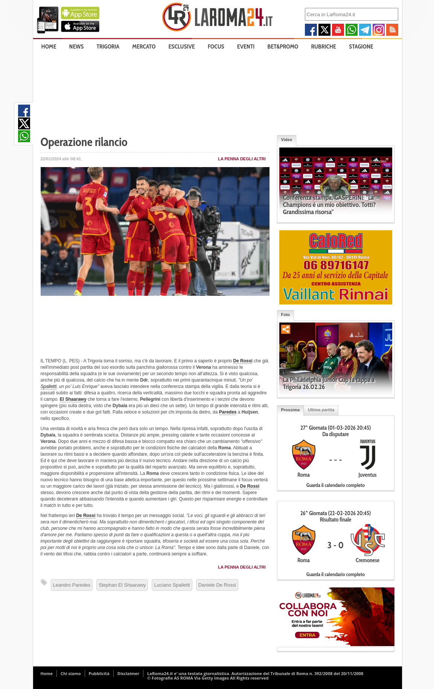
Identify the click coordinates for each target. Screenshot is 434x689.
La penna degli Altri (241, 159)
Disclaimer (128, 673)
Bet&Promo (282, 46)
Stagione (361, 46)
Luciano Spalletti (172, 585)
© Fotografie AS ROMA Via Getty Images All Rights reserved (207, 678)
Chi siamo (71, 673)
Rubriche (324, 46)
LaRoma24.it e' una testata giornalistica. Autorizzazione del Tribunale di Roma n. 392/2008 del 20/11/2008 (255, 673)
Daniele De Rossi (217, 585)
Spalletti (49, 386)
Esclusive (181, 46)
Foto (285, 314)
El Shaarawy (73, 399)
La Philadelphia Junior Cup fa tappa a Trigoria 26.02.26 (329, 383)
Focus (216, 46)
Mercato (143, 46)
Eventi (245, 46)
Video (286, 139)
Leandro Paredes (72, 585)
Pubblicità (99, 673)
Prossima (290, 410)
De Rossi (242, 361)
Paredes (228, 412)
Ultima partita (321, 410)
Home (48, 46)
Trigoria (107, 46)
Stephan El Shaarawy (122, 585)
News (76, 46)
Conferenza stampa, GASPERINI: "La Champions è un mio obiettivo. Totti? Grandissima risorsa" (329, 204)
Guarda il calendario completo (335, 485)
